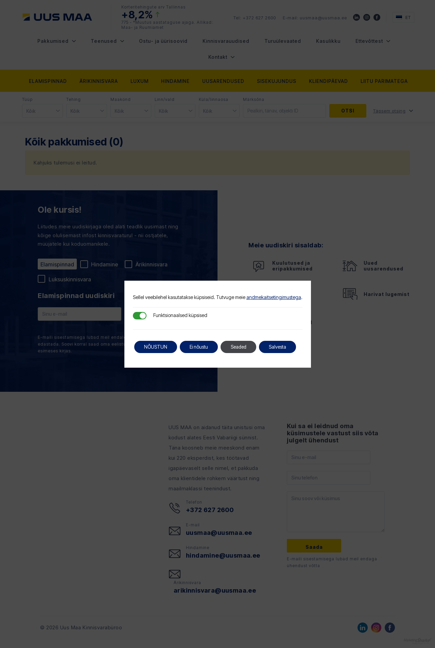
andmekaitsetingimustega (273, 297)
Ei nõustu (200, 347)
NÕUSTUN (156, 347)
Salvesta (282, 347)
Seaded (241, 347)
